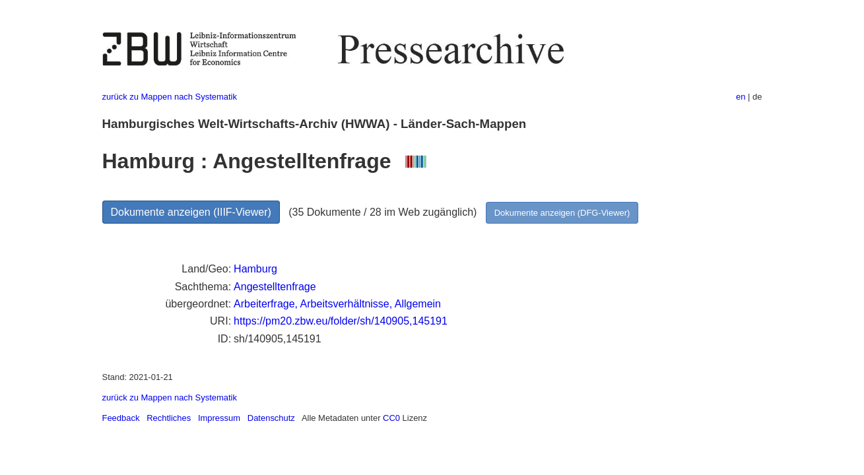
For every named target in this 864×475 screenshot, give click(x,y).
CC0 (391, 418)
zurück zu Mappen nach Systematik (169, 97)
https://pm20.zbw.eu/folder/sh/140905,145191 (341, 321)
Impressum (219, 418)
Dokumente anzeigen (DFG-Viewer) (562, 213)
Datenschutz (271, 418)
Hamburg (255, 268)
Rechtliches (169, 418)
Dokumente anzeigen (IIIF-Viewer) (191, 212)
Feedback (121, 418)
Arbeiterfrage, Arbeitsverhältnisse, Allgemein (337, 303)
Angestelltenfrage (275, 286)
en (740, 97)
